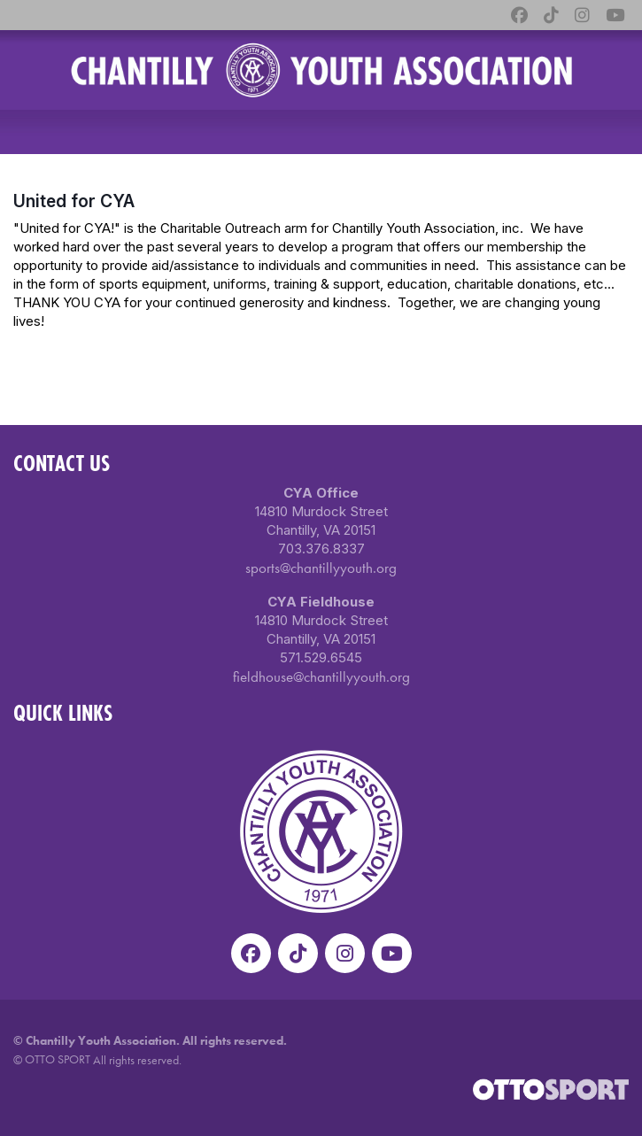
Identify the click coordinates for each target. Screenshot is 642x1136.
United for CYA (74, 201)
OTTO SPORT (57, 1059)
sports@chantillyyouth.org (321, 567)
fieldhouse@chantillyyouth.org (321, 676)
